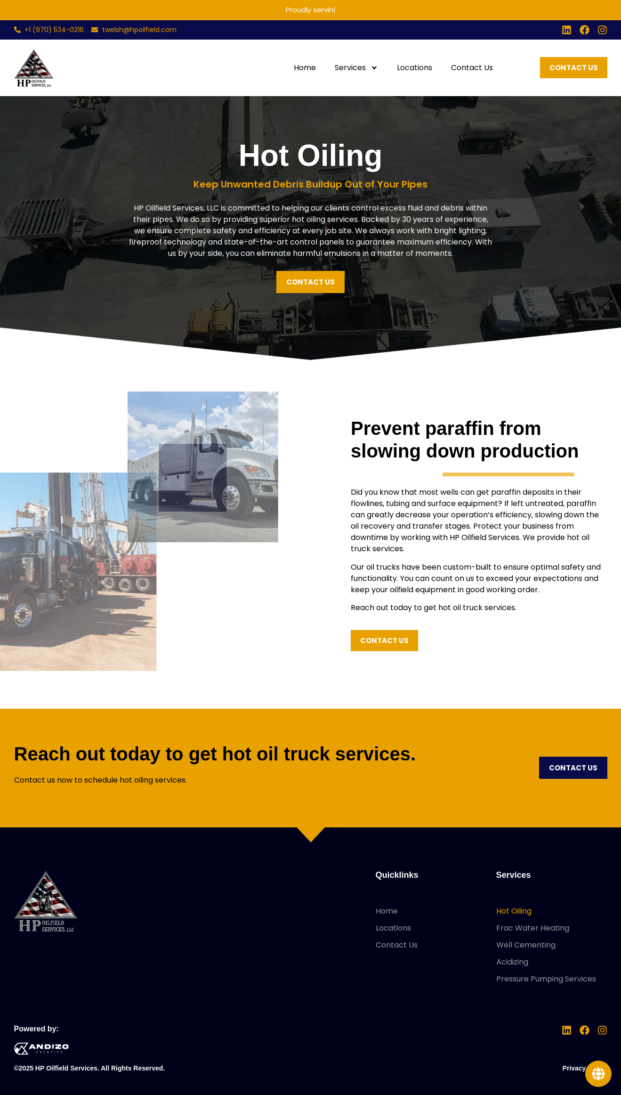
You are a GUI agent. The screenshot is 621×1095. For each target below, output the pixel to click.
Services (356, 67)
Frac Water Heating (532, 928)
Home (305, 67)
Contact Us (472, 67)
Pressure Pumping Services (546, 978)
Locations (414, 67)
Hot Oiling (514, 911)
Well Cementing (526, 945)
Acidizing (512, 961)
